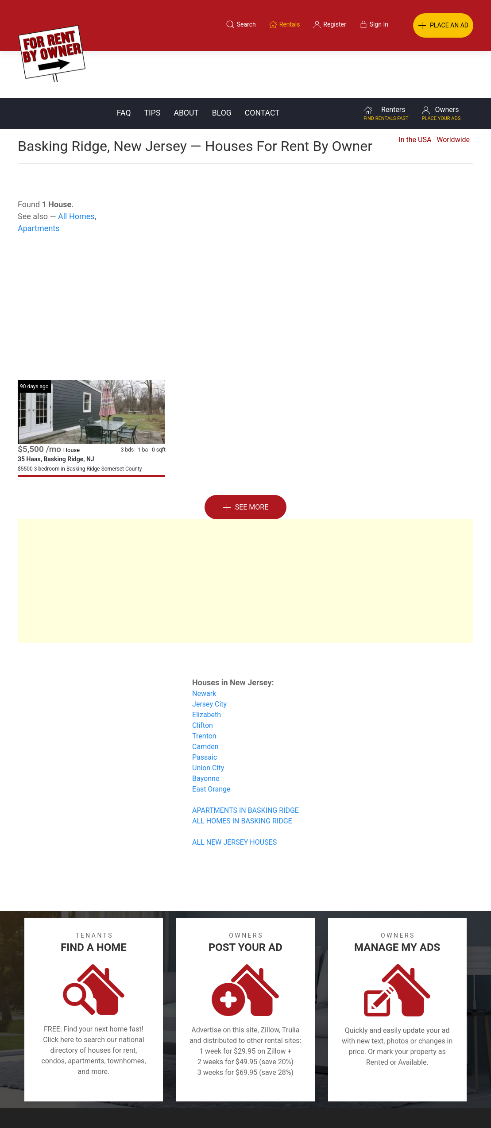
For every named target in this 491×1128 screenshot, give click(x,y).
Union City (208, 721)
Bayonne (205, 731)
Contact (262, 66)
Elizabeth (206, 668)
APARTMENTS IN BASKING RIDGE (245, 763)
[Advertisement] (245, 262)
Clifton (202, 678)
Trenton (204, 689)
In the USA (414, 93)
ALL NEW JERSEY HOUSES (234, 795)
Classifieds (101, 1085)
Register (394, 1085)
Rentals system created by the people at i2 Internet (358, 1107)
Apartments (39, 181)
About (186, 66)
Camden (205, 699)
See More (246, 460)
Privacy (251, 1085)
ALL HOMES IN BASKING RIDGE (242, 774)
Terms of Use (154, 1085)
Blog (222, 66)
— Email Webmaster (456, 1107)
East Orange (211, 742)
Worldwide (453, 93)
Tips (152, 66)
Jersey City (209, 657)
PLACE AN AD (443, 25)
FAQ (124, 66)
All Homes (76, 169)
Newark (204, 646)
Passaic (204, 710)
